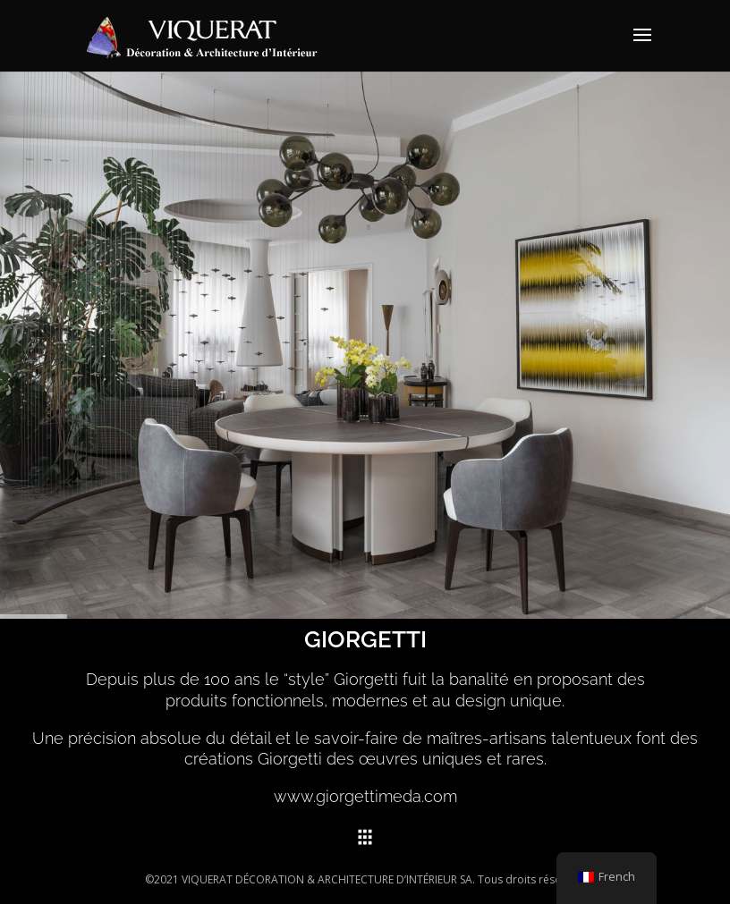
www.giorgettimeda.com (365, 796)
